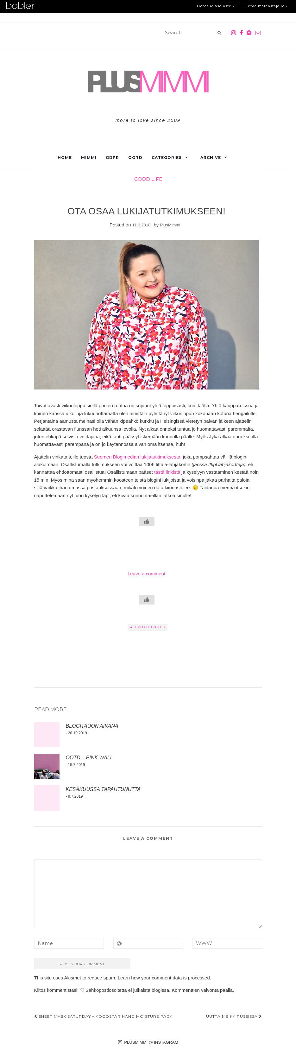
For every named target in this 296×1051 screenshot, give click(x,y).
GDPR (112, 157)
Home (65, 157)
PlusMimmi (170, 225)
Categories (167, 157)
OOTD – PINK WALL (89, 757)
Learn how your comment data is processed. (164, 977)
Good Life (148, 179)
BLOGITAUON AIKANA (92, 726)
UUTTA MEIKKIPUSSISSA (234, 1016)
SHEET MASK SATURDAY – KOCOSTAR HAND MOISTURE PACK (103, 1016)
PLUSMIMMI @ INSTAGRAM (148, 1042)
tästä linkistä (167, 472)
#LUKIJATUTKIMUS (147, 627)
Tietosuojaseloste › (215, 5)
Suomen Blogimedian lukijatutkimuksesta (137, 456)
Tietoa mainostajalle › (265, 5)
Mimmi (89, 157)
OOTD (135, 157)
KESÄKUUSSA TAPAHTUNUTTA (103, 789)
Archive (210, 157)
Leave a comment (146, 573)
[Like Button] (146, 521)
